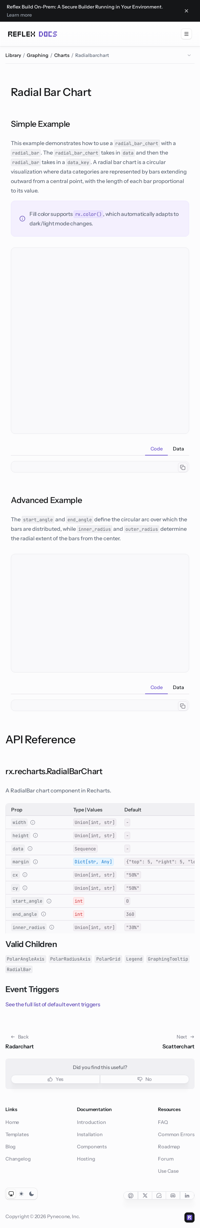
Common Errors (176, 1134)
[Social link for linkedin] (187, 1195)
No (144, 1079)
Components (92, 1147)
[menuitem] (186, 33)
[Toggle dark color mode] (31, 1194)
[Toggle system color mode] (11, 1194)
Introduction (91, 1122)
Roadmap (169, 1147)
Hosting (86, 1159)
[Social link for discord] (173, 1195)
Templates (16, 1134)
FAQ (162, 1122)
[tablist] (100, 449)
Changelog (18, 1159)
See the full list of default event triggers (52, 1004)
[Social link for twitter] (145, 1195)
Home (12, 1122)
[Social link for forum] (159, 1195)
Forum (165, 1159)
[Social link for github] (131, 1195)
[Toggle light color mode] (21, 1194)
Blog (10, 1147)
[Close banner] (186, 11)
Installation (90, 1134)
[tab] (156, 449)
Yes (55, 1079)
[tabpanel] (100, 466)
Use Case (168, 1171)
